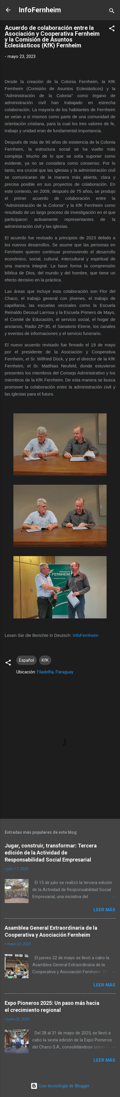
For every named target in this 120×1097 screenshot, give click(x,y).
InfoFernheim (40, 10)
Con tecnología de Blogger (60, 1086)
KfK (45, 660)
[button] (111, 29)
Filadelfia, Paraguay (55, 672)
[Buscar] (111, 12)
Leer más (104, 909)
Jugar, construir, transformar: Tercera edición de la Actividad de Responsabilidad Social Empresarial (51, 852)
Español (26, 660)
